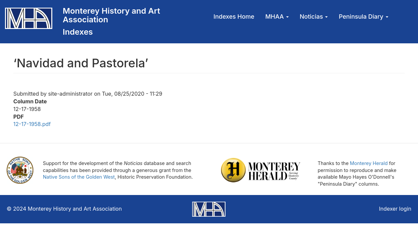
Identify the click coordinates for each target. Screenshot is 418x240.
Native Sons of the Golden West (79, 177)
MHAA (276, 16)
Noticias (314, 16)
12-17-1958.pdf (32, 124)
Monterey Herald (369, 163)
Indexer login (395, 208)
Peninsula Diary (363, 16)
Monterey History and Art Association (111, 15)
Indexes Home (233, 16)
